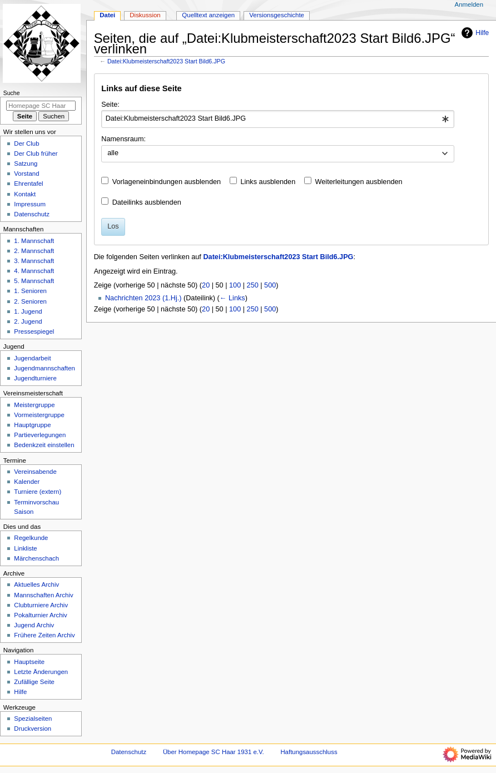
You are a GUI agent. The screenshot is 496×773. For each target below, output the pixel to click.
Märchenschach (36, 558)
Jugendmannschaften (44, 368)
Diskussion (145, 15)
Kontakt (25, 194)
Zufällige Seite (34, 681)
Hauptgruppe (32, 425)
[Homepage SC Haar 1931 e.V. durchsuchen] (41, 106)
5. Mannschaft (34, 281)
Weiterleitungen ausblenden (359, 182)
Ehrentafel (28, 183)
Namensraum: (123, 139)
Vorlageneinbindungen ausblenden (166, 182)
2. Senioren (30, 301)
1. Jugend (28, 311)
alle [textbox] (112, 153)
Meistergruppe (34, 405)
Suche (11, 93)
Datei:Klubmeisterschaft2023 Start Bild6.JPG (166, 61)
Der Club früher (35, 153)
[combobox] (277, 119)
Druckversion (32, 728)
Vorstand (26, 173)
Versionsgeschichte (276, 15)
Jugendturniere (35, 378)
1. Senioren (30, 291)
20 (206, 285)
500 (270, 285)
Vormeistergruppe (39, 415)
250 (253, 285)
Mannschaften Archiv (43, 595)
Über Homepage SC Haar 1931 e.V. (213, 752)
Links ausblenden (267, 182)
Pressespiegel (34, 331)
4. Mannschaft (34, 270)
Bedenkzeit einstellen (44, 445)
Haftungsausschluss (308, 752)
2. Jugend (28, 321)
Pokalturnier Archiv (40, 615)
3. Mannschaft (34, 260)
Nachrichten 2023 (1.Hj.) (143, 298)
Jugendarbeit (32, 358)
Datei (107, 15)
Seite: (110, 104)
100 (235, 285)
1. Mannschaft (34, 240)
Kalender (26, 481)
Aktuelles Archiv (36, 584)
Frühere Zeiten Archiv (44, 635)
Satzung (25, 163)
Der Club (26, 143)
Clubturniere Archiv (41, 605)
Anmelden (469, 4)
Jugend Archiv (34, 625)
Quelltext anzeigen (208, 15)
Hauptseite (29, 661)
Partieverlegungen (40, 435)
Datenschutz (31, 214)
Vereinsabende (35, 471)
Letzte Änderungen (41, 671)
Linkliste (25, 548)
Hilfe (474, 32)
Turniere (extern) (37, 491)
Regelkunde (31, 537)
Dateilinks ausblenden (146, 202)
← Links (232, 298)
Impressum (30, 204)
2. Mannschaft (34, 250)
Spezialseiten (33, 718)
